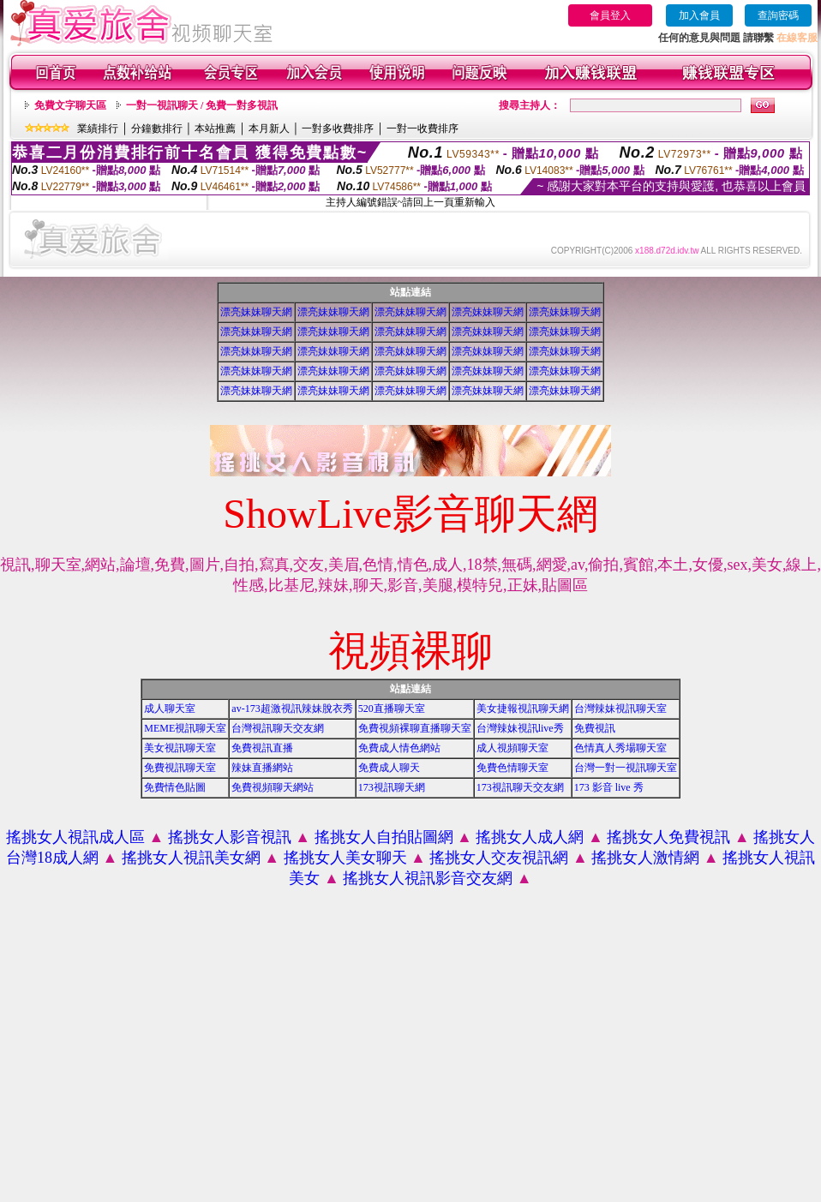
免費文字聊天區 (70, 105)
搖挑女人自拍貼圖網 (384, 837)
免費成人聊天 (389, 768)
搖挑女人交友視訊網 (498, 857)
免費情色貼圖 (175, 787)
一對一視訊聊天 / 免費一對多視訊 (202, 105)
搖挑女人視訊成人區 (75, 837)
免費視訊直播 (262, 748)
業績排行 (97, 129)
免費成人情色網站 (399, 748)
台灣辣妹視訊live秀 (520, 728)
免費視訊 (594, 728)
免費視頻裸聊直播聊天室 (414, 728)
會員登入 (610, 15)
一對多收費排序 (338, 129)
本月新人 (269, 129)
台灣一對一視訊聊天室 (625, 768)
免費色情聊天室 (512, 768)
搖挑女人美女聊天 (345, 857)
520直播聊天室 (391, 709)
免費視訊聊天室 (180, 768)
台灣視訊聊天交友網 (277, 728)
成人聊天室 (169, 709)
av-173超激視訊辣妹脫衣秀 (291, 709)
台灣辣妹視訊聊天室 (620, 709)
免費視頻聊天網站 (272, 787)
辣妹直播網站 (262, 768)
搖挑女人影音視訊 (229, 837)
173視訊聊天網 (391, 787)
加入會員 (699, 15)
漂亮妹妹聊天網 (256, 312)
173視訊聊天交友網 (520, 787)
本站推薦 (215, 129)
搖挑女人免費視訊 (668, 837)
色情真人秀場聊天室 (620, 748)
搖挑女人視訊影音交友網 (427, 878)
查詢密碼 (778, 15)
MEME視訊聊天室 (185, 728)
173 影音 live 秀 (609, 787)
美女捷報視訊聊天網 (522, 709)
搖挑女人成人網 (530, 837)
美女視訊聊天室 (180, 748)
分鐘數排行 (157, 129)
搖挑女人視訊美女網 (191, 857)
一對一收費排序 (422, 129)
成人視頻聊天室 (512, 748)
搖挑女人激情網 (645, 857)
